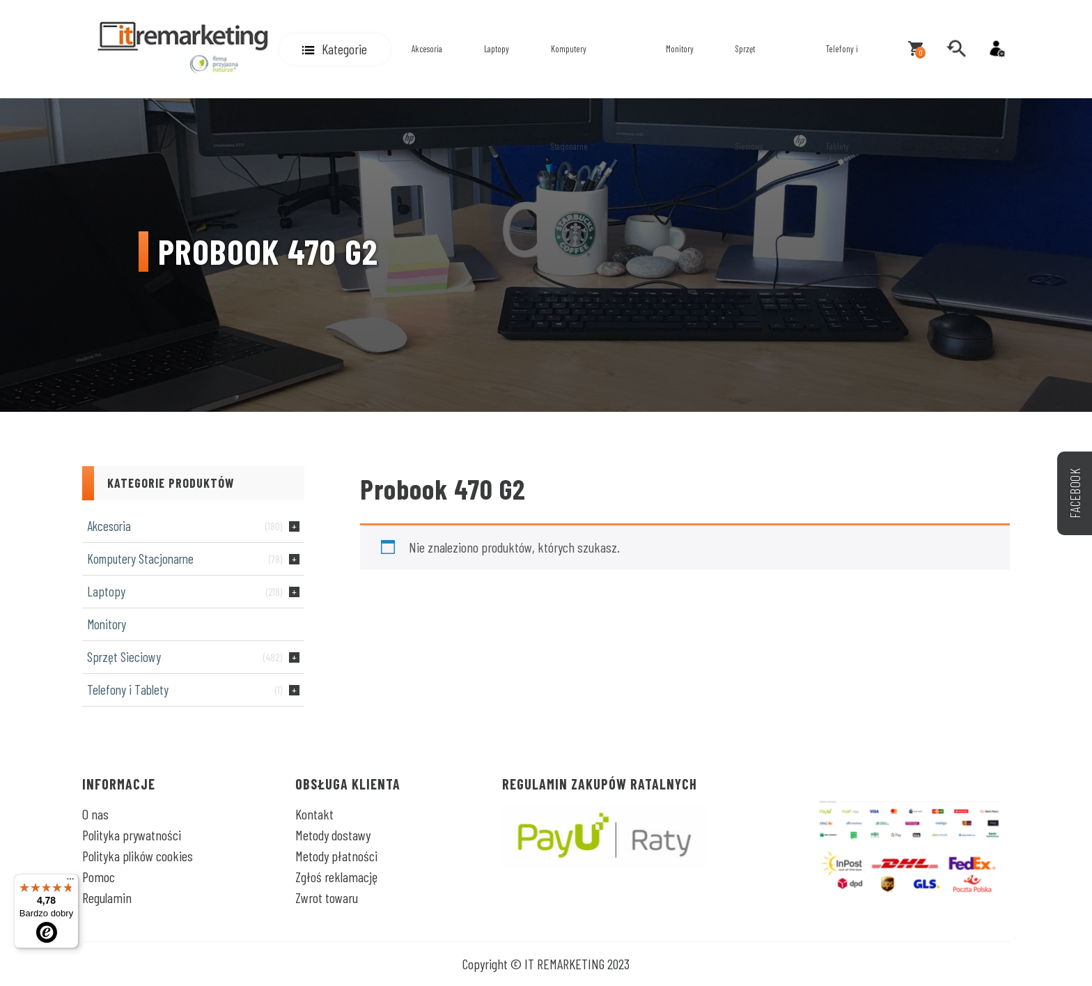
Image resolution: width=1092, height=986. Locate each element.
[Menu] (70, 882)
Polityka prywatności (131, 834)
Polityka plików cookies (137, 855)
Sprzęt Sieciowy (749, 97)
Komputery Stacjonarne (569, 97)
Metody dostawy (332, 834)
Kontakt (314, 814)
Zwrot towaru (326, 897)
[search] (956, 49)
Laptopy (496, 48)
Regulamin (107, 897)
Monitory (680, 48)
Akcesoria (427, 48)
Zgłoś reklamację (336, 876)
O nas (95, 814)
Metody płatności (336, 855)
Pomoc (98, 876)
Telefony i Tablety (842, 97)
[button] (335, 49)
